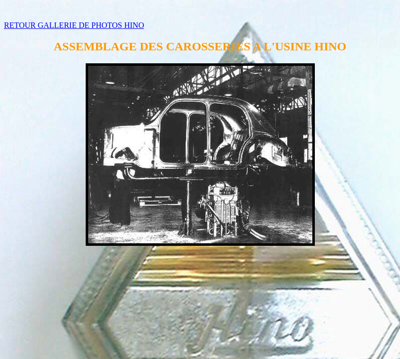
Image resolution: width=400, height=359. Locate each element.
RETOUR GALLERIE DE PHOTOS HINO (74, 25)
